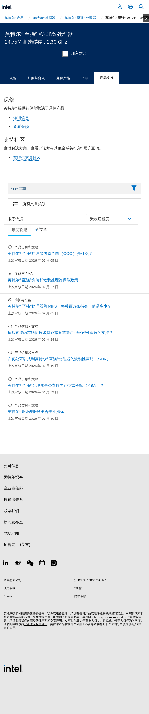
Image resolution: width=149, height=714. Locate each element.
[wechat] (30, 564)
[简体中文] (130, 6)
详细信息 (21, 118)
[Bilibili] (42, 564)
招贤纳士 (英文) (17, 544)
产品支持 (106, 78)
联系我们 (11, 510)
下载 (85, 78)
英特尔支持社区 (26, 157)
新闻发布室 (13, 522)
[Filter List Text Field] (68, 188)
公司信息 (11, 465)
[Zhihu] (54, 564)
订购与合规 (36, 78)
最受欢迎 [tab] (19, 229)
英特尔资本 (13, 477)
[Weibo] (18, 564)
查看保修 (21, 126)
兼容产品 (63, 78)
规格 (12, 78)
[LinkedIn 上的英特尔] (6, 564)
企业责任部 (13, 488)
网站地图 (11, 533)
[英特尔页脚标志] (13, 668)
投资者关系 (13, 499)
